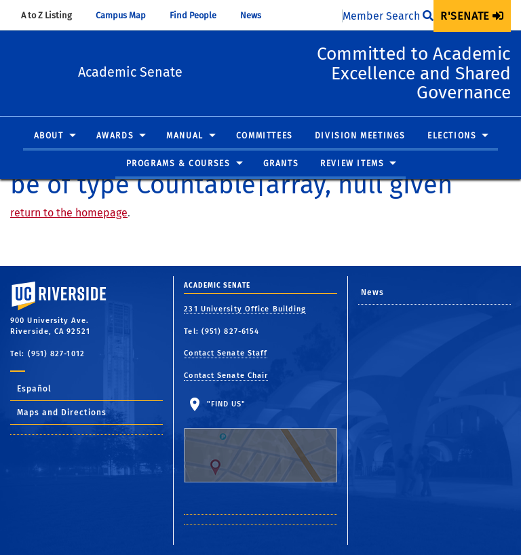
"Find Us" (260, 441)
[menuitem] (472, 16)
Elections (451, 155)
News (257, 15)
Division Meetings (360, 155)
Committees (264, 155)
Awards (115, 155)
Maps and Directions (62, 412)
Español (34, 389)
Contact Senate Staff (225, 353)
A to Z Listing (53, 15)
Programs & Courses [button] (178, 183)
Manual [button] (185, 155)
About (49, 155)
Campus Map (127, 15)
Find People (199, 15)
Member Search (388, 15)
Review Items (352, 183)
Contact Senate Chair (226, 375)
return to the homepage (69, 212)
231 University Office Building (245, 309)
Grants (281, 183)
